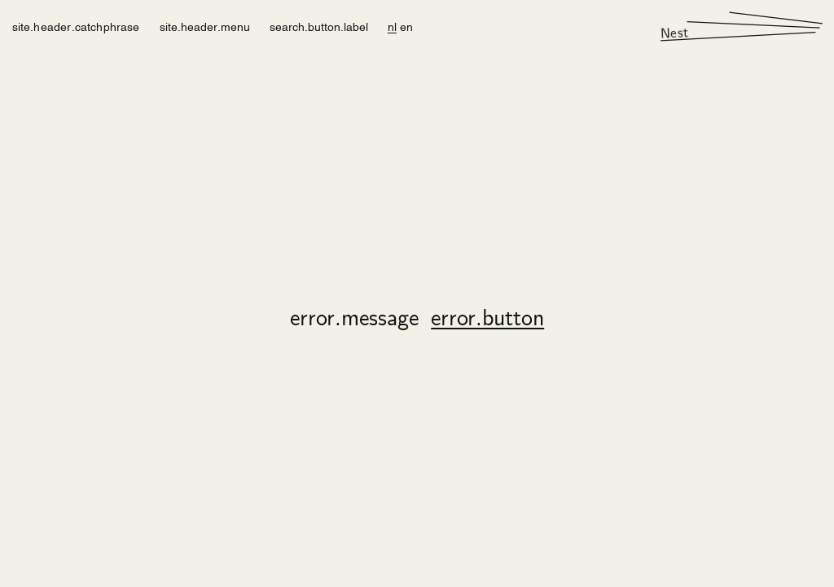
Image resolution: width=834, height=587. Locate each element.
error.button (487, 319)
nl (392, 26)
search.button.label (319, 26)
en (406, 26)
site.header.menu (205, 26)
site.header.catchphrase (76, 26)
